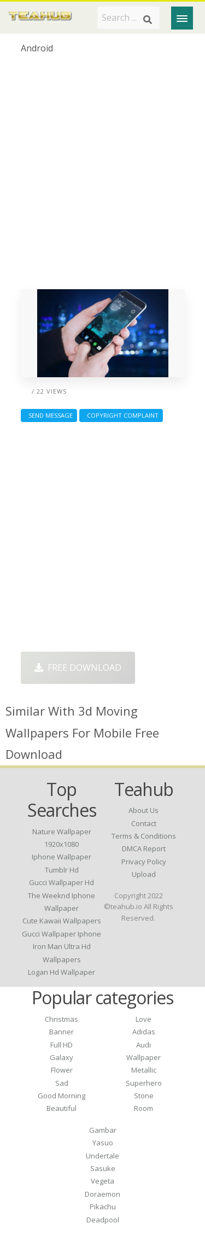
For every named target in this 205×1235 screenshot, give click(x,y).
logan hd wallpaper (61, 972)
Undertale (102, 1156)
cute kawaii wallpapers (61, 921)
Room (143, 1108)
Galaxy (61, 1057)
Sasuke (102, 1168)
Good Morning (61, 1096)
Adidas (143, 1032)
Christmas (61, 1019)
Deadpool (102, 1220)
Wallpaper (143, 1057)
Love (143, 1019)
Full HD (61, 1045)
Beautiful (61, 1108)
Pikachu (103, 1206)
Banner (61, 1032)
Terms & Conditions (144, 836)
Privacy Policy (143, 862)
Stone (144, 1096)
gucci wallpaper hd (61, 882)
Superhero (144, 1083)
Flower (62, 1070)
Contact (143, 823)
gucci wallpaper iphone (61, 934)
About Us (143, 810)
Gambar (102, 1130)
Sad (61, 1083)
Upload (144, 874)
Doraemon (102, 1194)
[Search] (148, 19)
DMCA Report (144, 848)
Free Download (77, 668)
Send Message (49, 415)
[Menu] (182, 18)
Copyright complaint (121, 415)
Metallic (143, 1070)
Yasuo (102, 1143)
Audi (143, 1045)
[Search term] (128, 17)
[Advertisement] (102, 175)
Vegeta (102, 1181)
